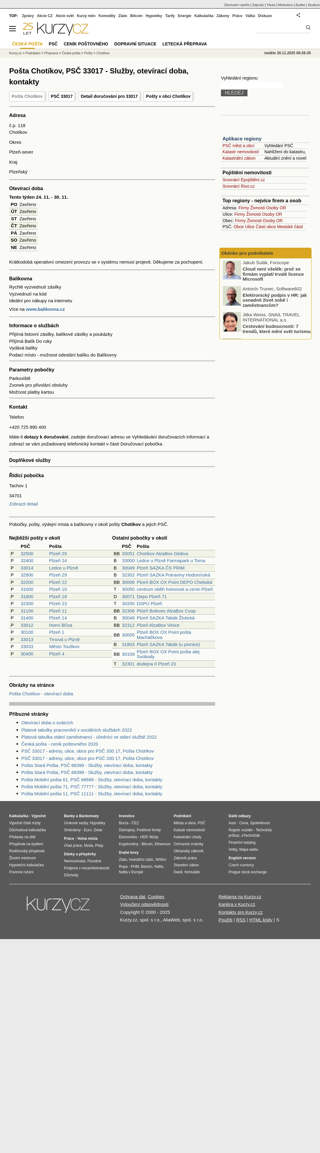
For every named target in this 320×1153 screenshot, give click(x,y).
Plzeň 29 (58, 574)
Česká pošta (71, 53)
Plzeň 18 (58, 596)
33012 (27, 625)
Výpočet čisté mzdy (25, 823)
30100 (27, 632)
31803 (128, 644)
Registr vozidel (241, 830)
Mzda (88, 845)
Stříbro (160, 859)
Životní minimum (22, 858)
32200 (27, 582)
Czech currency (241, 865)
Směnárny (72, 830)
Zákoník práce (185, 858)
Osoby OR (276, 207)
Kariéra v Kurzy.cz (237, 904)
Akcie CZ (44, 16)
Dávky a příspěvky (80, 854)
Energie (184, 16)
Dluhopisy (127, 830)
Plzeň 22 (58, 582)
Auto (232, 823)
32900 (27, 574)
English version (242, 858)
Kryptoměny (128, 844)
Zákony (222, 16)
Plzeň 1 (56, 632)
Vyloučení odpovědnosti (144, 904)
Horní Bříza (60, 625)
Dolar (98, 830)
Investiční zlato (141, 859)
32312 (128, 625)
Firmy (243, 207)
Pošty (88, 53)
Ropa (123, 866)
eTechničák (251, 835)
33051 (128, 553)
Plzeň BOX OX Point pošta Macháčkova (164, 635)
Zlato (123, 16)
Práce (238, 16)
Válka (250, 16)
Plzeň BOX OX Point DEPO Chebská (174, 582)
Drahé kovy (129, 852)
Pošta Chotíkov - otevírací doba (41, 693)
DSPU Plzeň (149, 603)
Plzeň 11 (58, 610)
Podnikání (33, 53)
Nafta (159, 866)
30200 (128, 603)
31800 (27, 596)
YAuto (271, 5)
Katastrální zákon (238, 158)
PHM (135, 866)
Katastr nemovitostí (240, 151)
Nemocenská (74, 861)
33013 (27, 639)
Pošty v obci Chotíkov (168, 96)
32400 (27, 560)
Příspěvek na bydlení (26, 844)
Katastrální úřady (187, 837)
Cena (243, 823)
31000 (27, 589)
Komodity (106, 16)
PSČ (53, 43)
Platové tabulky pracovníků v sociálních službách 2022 (76, 730)
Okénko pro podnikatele (247, 253)
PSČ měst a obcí (238, 145)
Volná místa (87, 838)
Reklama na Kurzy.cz (240, 896)
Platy (99, 845)
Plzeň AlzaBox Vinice (158, 625)
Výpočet (38, 816)
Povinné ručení (21, 872)
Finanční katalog (242, 842)
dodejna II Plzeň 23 (156, 663)
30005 (128, 634)
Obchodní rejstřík (237, 5)
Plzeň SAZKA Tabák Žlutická (166, 617)
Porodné (94, 861)
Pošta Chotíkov (27, 96)
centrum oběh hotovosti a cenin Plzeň (175, 589)
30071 (128, 596)
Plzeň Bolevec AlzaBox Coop (166, 610)
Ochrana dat (132, 896)
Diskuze (265, 16)
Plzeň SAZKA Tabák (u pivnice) (168, 644)
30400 (27, 653)
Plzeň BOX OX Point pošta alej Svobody (168, 654)
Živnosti (257, 207)
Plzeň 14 (58, 617)
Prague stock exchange (248, 872)
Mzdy (154, 837)
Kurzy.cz (15, 53)
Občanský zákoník (189, 851)
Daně (178, 872)
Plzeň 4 (56, 653)
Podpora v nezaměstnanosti (86, 868)
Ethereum (162, 844)
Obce (239, 226)
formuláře (192, 872)
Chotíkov (102, 53)
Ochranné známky (188, 844)
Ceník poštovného (86, 43)
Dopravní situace (135, 43)
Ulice (249, 226)
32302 (128, 574)
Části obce (266, 226)
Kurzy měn (86, 16)
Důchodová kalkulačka (27, 830)
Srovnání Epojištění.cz (243, 179)
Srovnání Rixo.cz (238, 186)
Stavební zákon (186, 865)
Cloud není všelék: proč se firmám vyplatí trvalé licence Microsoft (273, 274)
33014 (27, 567)
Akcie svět (65, 16)
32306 (128, 610)
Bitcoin (136, 16)
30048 (128, 617)
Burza (123, 823)
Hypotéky (154, 16)
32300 (27, 603)
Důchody (71, 875)
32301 (128, 663)
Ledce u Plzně (63, 567)
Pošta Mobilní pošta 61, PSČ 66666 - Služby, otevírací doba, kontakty (91, 779)
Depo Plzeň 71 (152, 596)
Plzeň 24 (58, 560)
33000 (128, 560)
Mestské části (290, 226)
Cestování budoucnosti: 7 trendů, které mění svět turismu (277, 330)
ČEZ (135, 823)
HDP (144, 837)
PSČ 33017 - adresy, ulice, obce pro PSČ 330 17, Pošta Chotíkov (87, 751)
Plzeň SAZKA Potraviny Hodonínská (173, 574)
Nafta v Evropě (131, 872)
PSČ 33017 (62, 96)
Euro (87, 830)
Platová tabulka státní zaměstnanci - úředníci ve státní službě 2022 (89, 737)
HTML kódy (260, 919)
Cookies (156, 896)
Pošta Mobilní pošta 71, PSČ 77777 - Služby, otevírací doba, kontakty (91, 786)
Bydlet (300, 5)
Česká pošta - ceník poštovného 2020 (59, 744)
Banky (69, 816)
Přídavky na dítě (22, 837)
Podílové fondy (149, 830)
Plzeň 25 (58, 553)
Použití (226, 919)
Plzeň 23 (58, 603)
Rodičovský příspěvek (27, 851)
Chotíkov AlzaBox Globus (162, 553)
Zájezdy (258, 5)
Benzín (146, 866)
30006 (128, 582)
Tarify (170, 16)
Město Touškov (64, 646)
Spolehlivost (260, 823)
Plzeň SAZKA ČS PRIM (161, 567)
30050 (128, 589)
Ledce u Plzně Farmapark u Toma (171, 560)
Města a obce (185, 823)
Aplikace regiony (241, 138)
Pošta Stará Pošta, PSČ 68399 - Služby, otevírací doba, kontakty (87, 765)
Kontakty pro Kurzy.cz (241, 912)
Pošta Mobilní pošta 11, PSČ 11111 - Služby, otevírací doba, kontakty (91, 793)
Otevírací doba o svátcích (47, 722)
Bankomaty (89, 816)
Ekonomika (128, 837)
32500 (27, 553)
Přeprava (51, 53)
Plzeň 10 (58, 589)
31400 (27, 617)
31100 (27, 610)
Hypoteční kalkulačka (26, 865)
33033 (27, 646)
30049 (128, 567)
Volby (233, 849)
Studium (314, 5)
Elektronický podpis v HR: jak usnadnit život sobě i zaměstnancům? (275, 301)
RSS (241, 919)
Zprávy (28, 16)
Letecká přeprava (184, 43)
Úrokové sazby (76, 823)
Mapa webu (248, 849)
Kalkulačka (204, 16)
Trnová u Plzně (64, 639)
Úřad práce (73, 845)
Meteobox (285, 5)
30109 (128, 654)
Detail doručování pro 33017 (109, 96)
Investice (126, 816)
